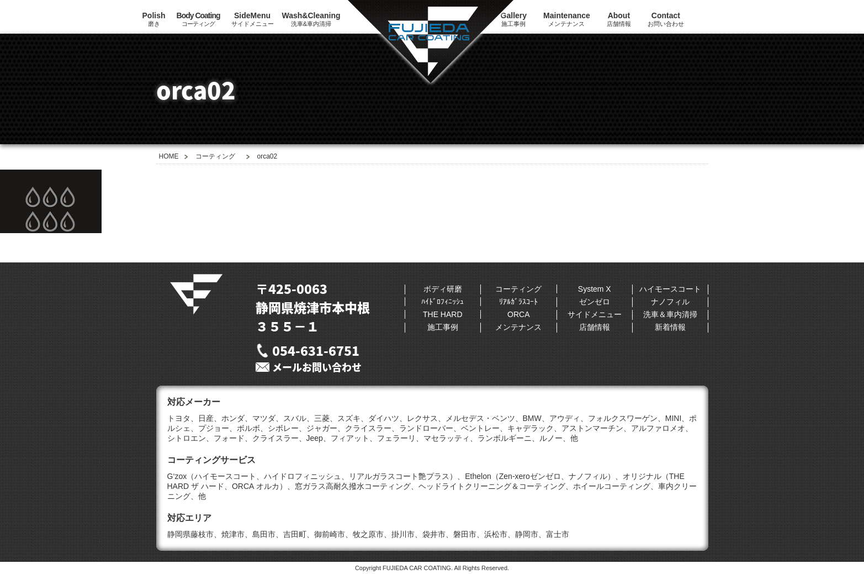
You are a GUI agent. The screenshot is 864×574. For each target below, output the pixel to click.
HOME (169, 156)
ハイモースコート (670, 289)
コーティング (198, 19)
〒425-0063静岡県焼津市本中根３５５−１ (313, 307)
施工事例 (442, 327)
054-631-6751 (315, 350)
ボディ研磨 (442, 289)
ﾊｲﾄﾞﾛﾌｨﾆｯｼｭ (442, 301)
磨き (154, 19)
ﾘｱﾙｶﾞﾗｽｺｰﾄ (518, 301)
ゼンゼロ (594, 301)
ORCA (518, 314)
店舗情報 (619, 19)
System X (594, 289)
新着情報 (670, 327)
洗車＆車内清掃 (670, 314)
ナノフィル (670, 301)
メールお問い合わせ (317, 367)
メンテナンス (566, 19)
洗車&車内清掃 (311, 19)
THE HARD (443, 314)
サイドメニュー (252, 19)
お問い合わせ (666, 19)
